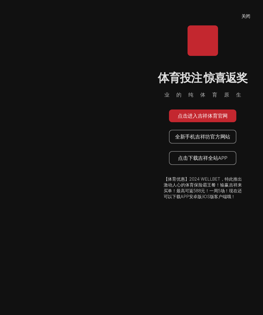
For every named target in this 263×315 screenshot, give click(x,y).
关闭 (245, 16)
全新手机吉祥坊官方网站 (202, 137)
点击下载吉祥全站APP (202, 158)
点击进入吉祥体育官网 (203, 116)
